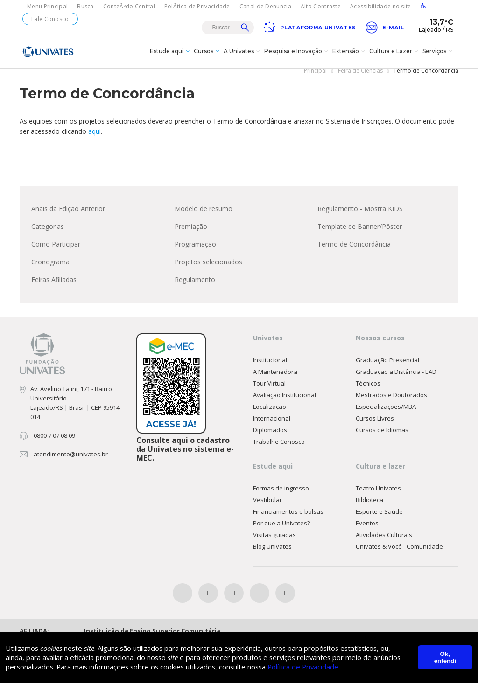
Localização (269, 414)
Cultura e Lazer (395, 58)
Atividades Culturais (384, 542)
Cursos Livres (375, 426)
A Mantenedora (275, 379)
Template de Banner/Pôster (359, 234)
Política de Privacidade (310, 666)
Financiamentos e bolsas (288, 519)
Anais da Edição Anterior (68, 216)
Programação (195, 252)
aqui (94, 139)
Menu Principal (47, 6)
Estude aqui (171, 58)
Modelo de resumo (203, 216)
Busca (85, 6)
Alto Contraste (321, 6)
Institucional (270, 368)
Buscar (245, 27)
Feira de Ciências (360, 79)
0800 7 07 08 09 (54, 443)
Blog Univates (272, 554)
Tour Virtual (269, 391)
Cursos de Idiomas (382, 438)
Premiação (191, 234)
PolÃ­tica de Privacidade (197, 6)
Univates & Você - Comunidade (399, 554)
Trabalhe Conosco (279, 449)
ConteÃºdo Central (129, 6)
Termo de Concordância (354, 252)
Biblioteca (369, 508)
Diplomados (270, 438)
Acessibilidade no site (380, 6)
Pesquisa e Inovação (297, 58)
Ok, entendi (445, 657)
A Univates (243, 58)
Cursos (208, 58)
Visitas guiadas (274, 542)
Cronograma (50, 269)
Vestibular (267, 508)
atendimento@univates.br (71, 462)
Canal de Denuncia (265, 6)
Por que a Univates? (281, 531)
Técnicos (368, 391)
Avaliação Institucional (284, 403)
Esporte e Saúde (379, 519)
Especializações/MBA (386, 414)
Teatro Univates (378, 496)
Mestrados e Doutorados (391, 403)
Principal (315, 79)
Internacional (271, 426)
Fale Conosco (50, 19)
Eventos (367, 531)
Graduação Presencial (387, 368)
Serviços (438, 58)
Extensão (349, 58)
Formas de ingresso (281, 496)
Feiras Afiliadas (54, 287)
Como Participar (55, 252)
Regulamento (195, 287)
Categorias (47, 234)
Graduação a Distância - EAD (396, 379)
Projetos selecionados (208, 269)
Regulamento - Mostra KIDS (360, 216)
